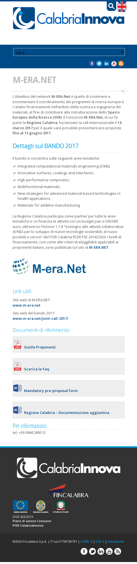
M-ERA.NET (98, 247)
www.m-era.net (26, 305)
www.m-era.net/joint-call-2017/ (40, 318)
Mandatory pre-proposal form (51, 390)
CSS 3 (100, 541)
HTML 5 (86, 541)
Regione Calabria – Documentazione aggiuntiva (66, 412)
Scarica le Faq (36, 369)
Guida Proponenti (40, 347)
